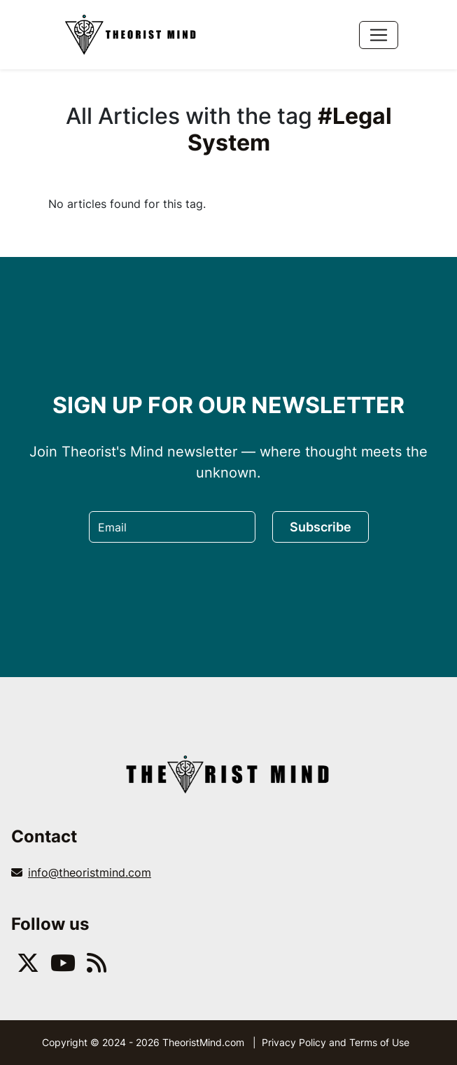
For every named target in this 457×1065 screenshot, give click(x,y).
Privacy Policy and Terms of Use (335, 1042)
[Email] (172, 527)
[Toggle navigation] (378, 35)
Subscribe (320, 527)
